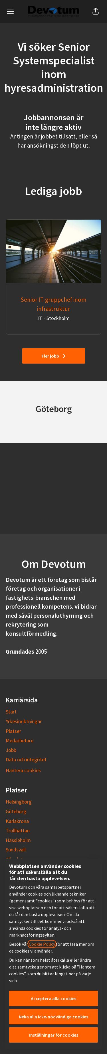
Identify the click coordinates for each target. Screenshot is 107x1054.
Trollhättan (18, 830)
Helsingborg (19, 801)
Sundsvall (16, 849)
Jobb (11, 750)
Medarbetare (19, 740)
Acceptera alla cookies (53, 998)
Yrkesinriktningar (24, 721)
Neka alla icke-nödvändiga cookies (53, 1017)
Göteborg (16, 811)
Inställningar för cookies (53, 1035)
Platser (13, 731)
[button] (96, 11)
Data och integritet (26, 759)
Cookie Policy (42, 944)
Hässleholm (18, 840)
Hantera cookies (23, 770)
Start (11, 711)
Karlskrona (17, 821)
